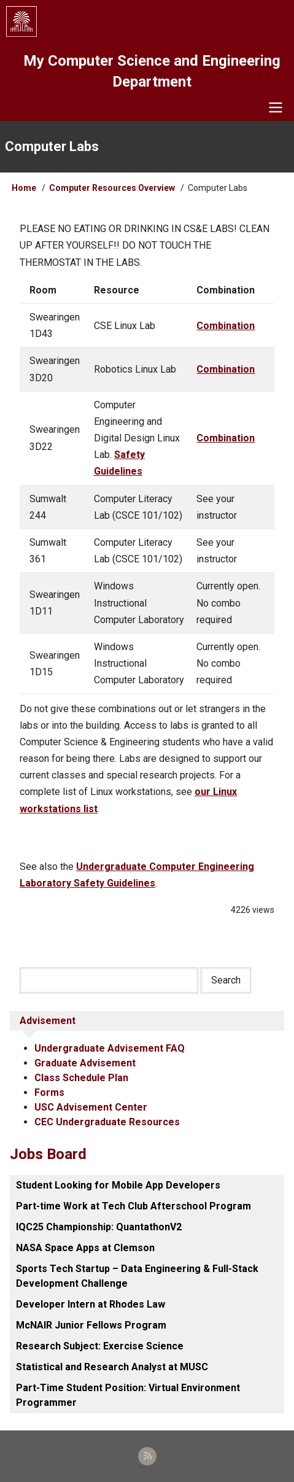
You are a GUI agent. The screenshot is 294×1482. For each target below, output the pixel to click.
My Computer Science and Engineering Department (151, 71)
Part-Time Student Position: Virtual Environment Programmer (128, 1395)
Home (24, 188)
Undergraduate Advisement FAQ (109, 1048)
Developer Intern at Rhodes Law (90, 1304)
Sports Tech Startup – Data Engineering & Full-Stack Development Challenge (137, 1276)
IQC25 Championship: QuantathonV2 (99, 1227)
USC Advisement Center (90, 1107)
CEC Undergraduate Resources (107, 1122)
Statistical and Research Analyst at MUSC (112, 1367)
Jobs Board (48, 1154)
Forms (49, 1092)
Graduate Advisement (85, 1063)
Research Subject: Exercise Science (100, 1346)
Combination (225, 326)
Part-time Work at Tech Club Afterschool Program (133, 1206)
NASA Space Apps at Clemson (85, 1248)
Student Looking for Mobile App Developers (118, 1185)
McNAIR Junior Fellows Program (91, 1325)
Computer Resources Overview (112, 188)
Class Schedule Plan (81, 1078)
